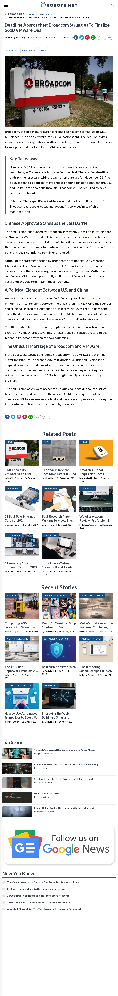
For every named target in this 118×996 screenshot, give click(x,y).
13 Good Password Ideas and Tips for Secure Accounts (38, 895)
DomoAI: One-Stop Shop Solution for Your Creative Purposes (59, 627)
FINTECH (11, 50)
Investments (28, 50)
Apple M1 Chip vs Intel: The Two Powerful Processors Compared (44, 909)
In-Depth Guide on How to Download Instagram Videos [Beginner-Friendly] (38, 888)
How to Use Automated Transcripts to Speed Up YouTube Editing (21, 717)
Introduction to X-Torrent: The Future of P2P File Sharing (66, 764)
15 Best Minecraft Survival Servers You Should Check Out (39, 902)
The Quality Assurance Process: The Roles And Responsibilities (43, 882)
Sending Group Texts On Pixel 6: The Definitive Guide (64, 778)
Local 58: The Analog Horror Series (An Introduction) (64, 807)
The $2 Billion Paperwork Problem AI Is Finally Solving (20, 671)
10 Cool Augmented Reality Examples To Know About (64, 749)
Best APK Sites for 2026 (59, 667)
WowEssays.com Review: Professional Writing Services (94, 520)
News (43, 50)
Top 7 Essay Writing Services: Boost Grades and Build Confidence (58, 567)
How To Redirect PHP (46, 793)
